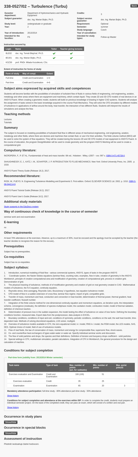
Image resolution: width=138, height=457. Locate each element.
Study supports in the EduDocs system (21, 207)
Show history (13, 396)
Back (134, 6)
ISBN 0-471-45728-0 (115, 156)
